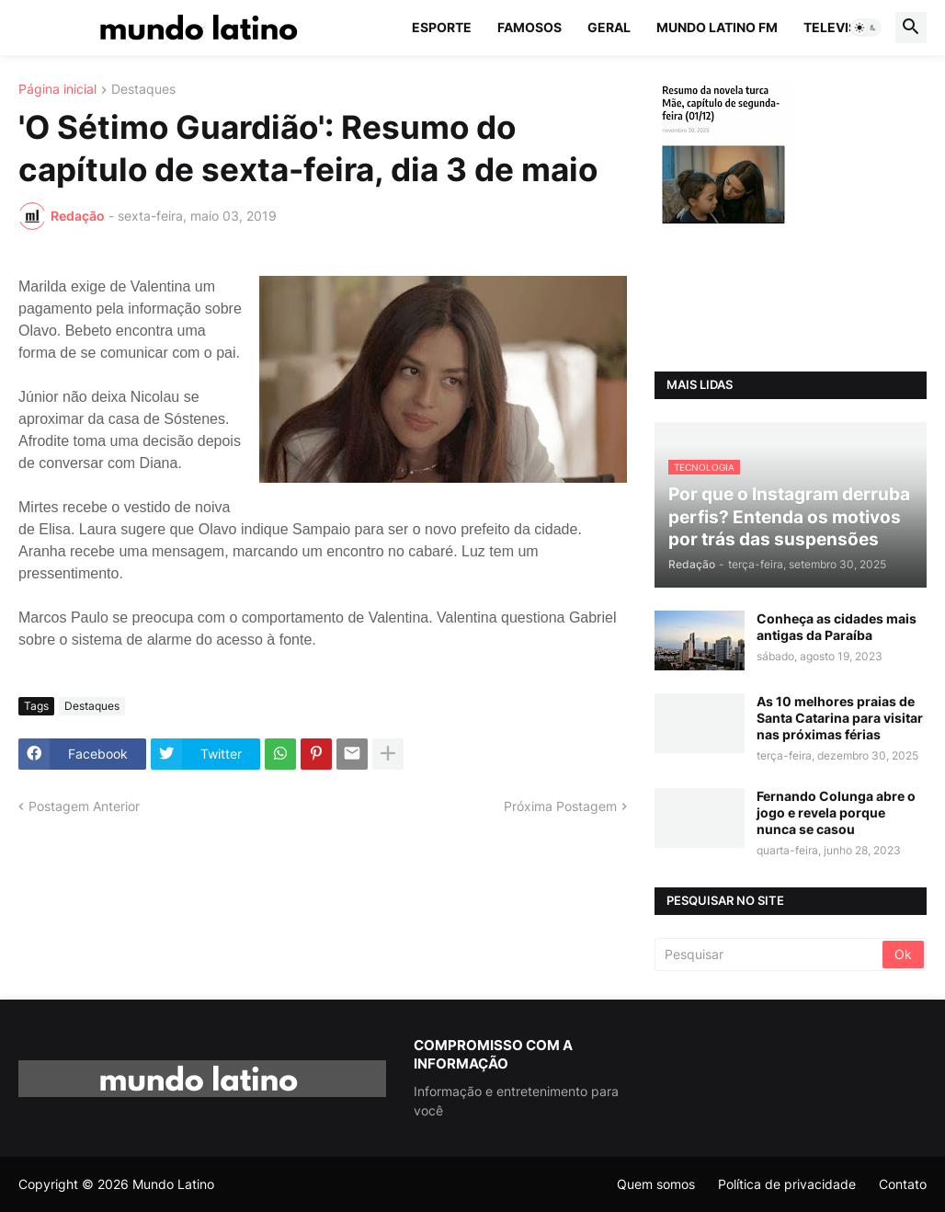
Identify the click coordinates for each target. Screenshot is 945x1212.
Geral (609, 27)
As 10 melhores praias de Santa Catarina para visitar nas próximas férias (840, 717)
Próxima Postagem (560, 806)
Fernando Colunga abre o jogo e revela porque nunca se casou (836, 812)
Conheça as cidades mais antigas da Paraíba (837, 627)
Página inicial (57, 90)
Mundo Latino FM (717, 27)
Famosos (529, 27)
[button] (866, 27)
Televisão (839, 27)
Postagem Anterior (84, 806)
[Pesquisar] (769, 954)
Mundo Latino (173, 1184)
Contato (903, 1184)
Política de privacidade (787, 1184)
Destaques (143, 90)
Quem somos (656, 1184)
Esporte (442, 27)
